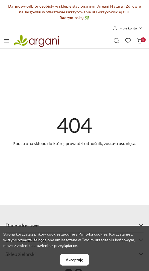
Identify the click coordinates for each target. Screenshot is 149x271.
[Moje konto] (127, 28)
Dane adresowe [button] (74, 225)
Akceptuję (74, 259)
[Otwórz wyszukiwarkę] (116, 40)
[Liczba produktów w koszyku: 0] (139, 40)
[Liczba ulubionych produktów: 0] (128, 40)
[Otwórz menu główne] (6, 41)
